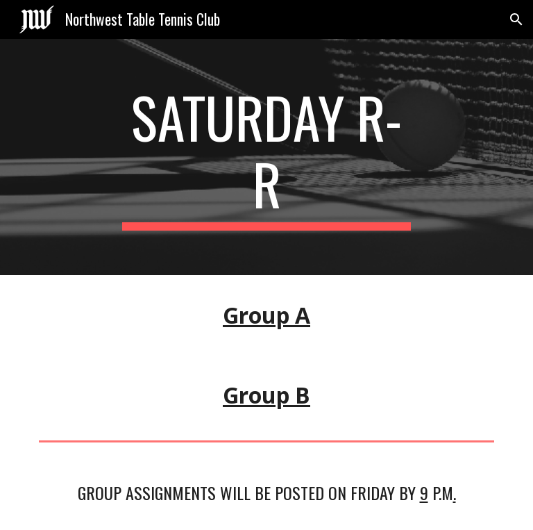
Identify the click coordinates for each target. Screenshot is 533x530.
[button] (516, 19)
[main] (266, 157)
